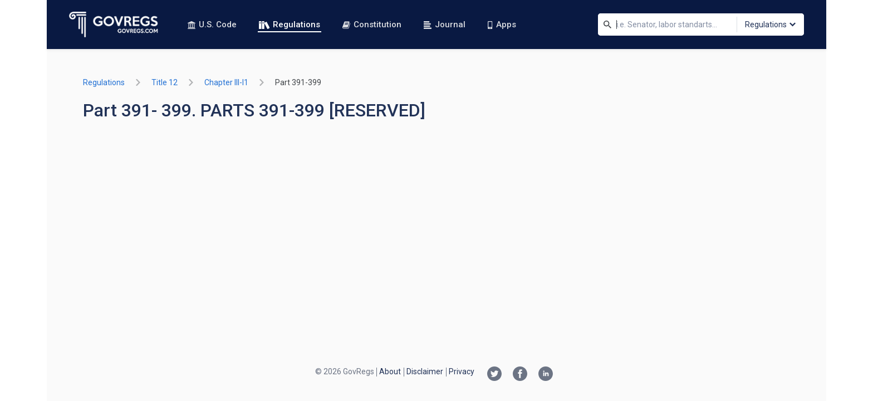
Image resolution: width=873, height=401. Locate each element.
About (390, 371)
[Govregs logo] (114, 24)
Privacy (461, 371)
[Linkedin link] (545, 374)
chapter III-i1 (226, 82)
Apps (502, 24)
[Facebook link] (520, 374)
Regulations (289, 24)
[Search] (607, 24)
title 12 (164, 82)
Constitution (371, 24)
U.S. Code (212, 24)
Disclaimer (424, 371)
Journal (444, 24)
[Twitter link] (494, 374)
